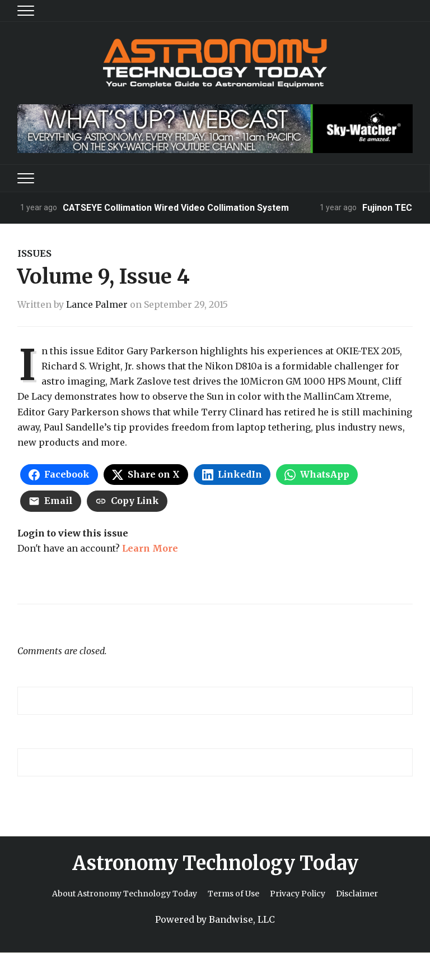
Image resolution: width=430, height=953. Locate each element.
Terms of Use (233, 894)
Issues (34, 253)
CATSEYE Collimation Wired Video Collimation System (176, 207)
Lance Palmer (97, 304)
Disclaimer (357, 894)
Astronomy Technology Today (215, 863)
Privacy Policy (297, 894)
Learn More (150, 548)
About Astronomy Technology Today (124, 894)
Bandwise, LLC (242, 919)
